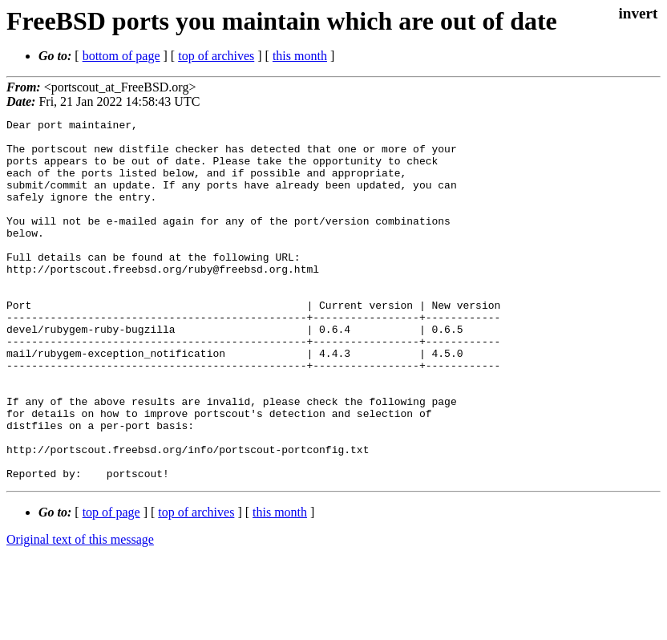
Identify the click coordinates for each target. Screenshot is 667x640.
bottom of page (121, 56)
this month (300, 56)
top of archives (216, 56)
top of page (111, 584)
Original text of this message (80, 611)
